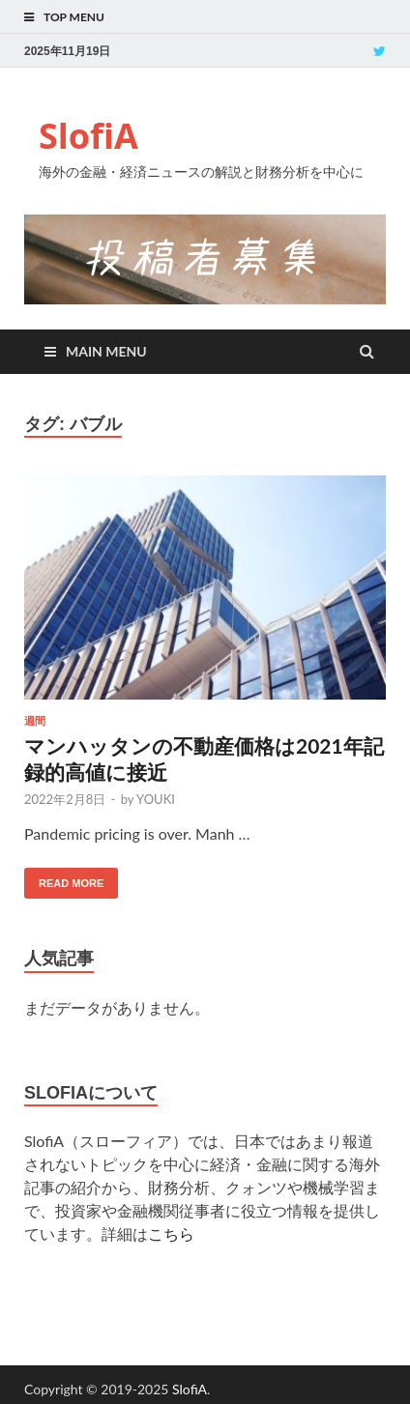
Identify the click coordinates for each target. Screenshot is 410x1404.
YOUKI (155, 799)
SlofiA (88, 135)
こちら (171, 1233)
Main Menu (106, 351)
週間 (34, 721)
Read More (71, 883)
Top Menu (74, 17)
